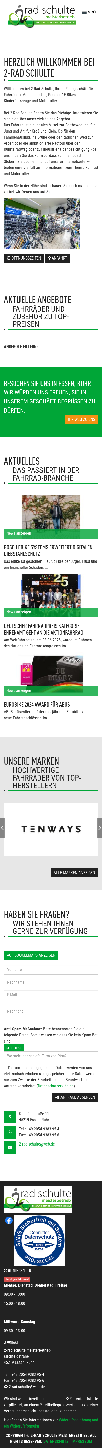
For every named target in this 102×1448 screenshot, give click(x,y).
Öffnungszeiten (24, 258)
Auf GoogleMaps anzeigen (31, 955)
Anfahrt (57, 258)
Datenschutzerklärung (56, 1086)
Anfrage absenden (75, 1097)
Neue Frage (14, 1048)
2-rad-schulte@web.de (37, 1144)
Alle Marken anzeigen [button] (74, 872)
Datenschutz (55, 1441)
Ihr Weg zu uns (81, 419)
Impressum (81, 1441)
